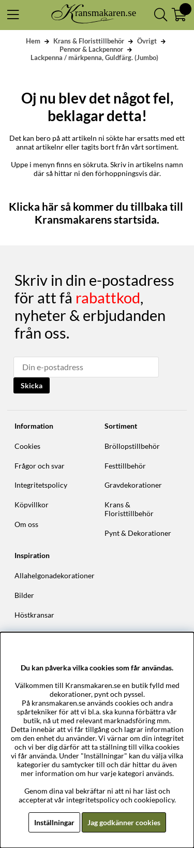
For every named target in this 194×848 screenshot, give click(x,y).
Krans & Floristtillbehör (88, 41)
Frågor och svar (39, 465)
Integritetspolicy (40, 484)
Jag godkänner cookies (123, 822)
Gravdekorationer (133, 484)
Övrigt (147, 41)
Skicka (31, 385)
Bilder (24, 595)
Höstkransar (34, 614)
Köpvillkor (31, 504)
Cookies (27, 446)
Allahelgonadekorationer (54, 575)
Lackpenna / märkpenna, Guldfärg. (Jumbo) (94, 57)
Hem (33, 41)
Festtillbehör (125, 465)
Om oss (26, 524)
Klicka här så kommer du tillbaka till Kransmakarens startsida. (97, 213)
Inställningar (54, 822)
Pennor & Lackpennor (91, 49)
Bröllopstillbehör (132, 446)
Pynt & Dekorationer (138, 533)
